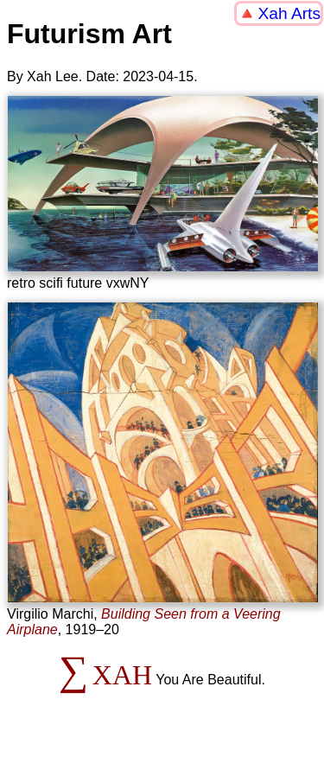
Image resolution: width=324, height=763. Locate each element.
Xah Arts (289, 13)
